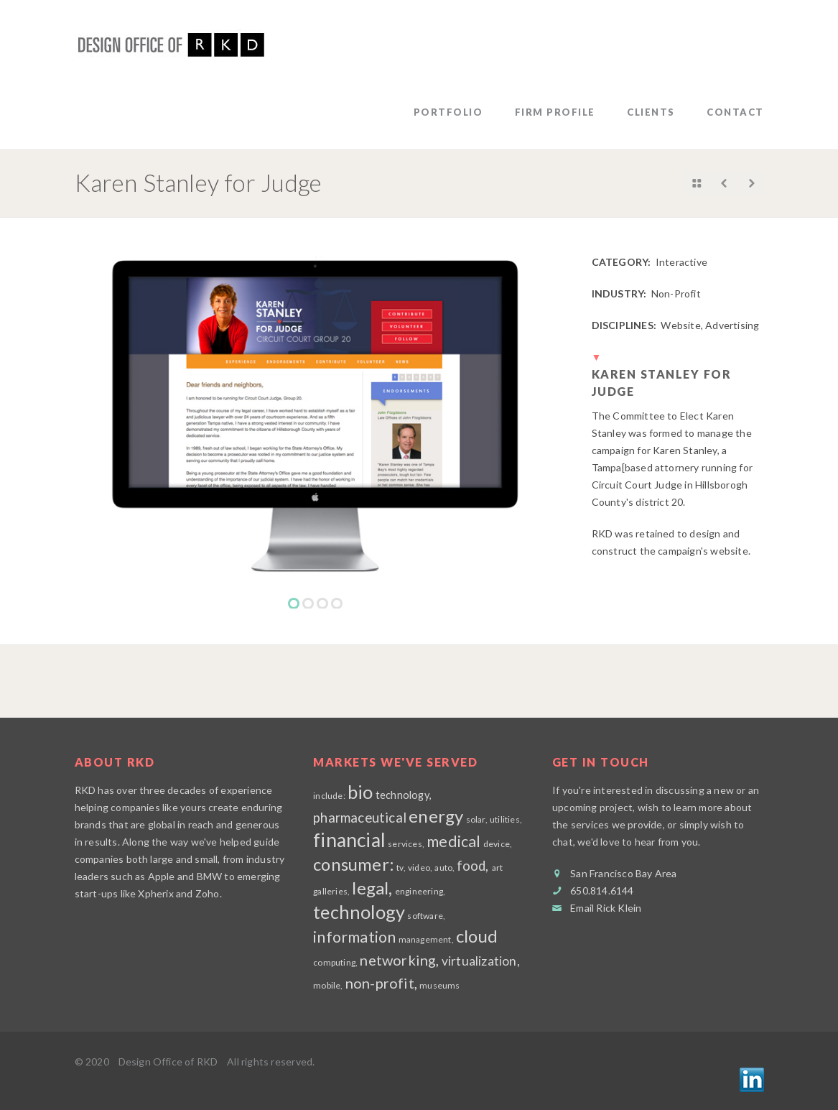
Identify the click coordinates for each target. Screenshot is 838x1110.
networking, (399, 959)
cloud (477, 935)
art (497, 867)
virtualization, (481, 960)
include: (329, 795)
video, (420, 867)
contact (735, 112)
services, (406, 843)
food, (474, 866)
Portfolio (448, 112)
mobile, (328, 985)
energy (436, 815)
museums (439, 985)
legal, (372, 887)
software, (426, 915)
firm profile (555, 112)
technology (359, 911)
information (354, 937)
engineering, (420, 891)
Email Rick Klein (605, 908)
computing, (335, 962)
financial (349, 839)
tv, (401, 867)
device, (497, 843)
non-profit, (381, 982)
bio (360, 792)
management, (426, 939)
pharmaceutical (359, 817)
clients (651, 112)
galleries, (331, 891)
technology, (404, 795)
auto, (445, 867)
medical (453, 841)
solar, (477, 819)
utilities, (506, 819)
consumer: (353, 864)
